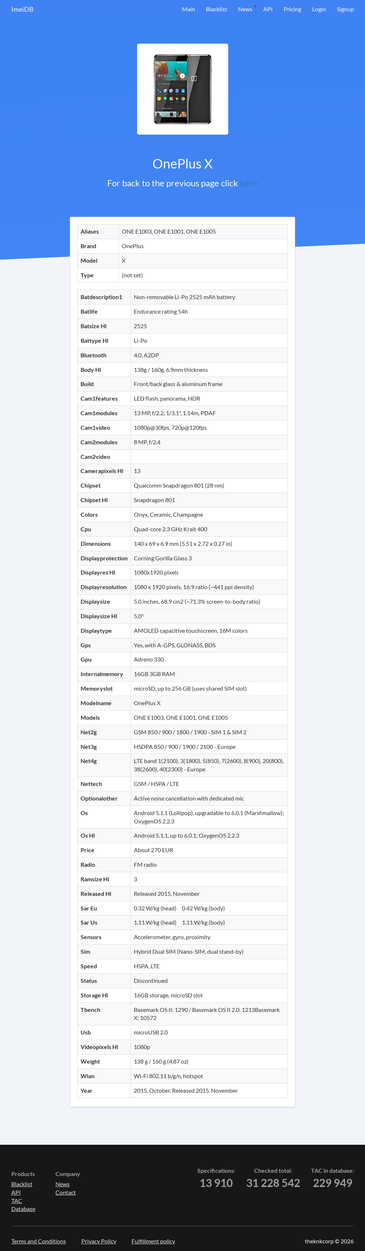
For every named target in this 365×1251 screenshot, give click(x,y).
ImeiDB (22, 9)
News (245, 8)
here (249, 183)
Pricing (292, 8)
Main (188, 8)
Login (319, 8)
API (268, 8)
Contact (65, 1192)
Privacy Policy (98, 1241)
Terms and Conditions (38, 1241)
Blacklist (216, 8)
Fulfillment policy (153, 1241)
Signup (345, 8)
